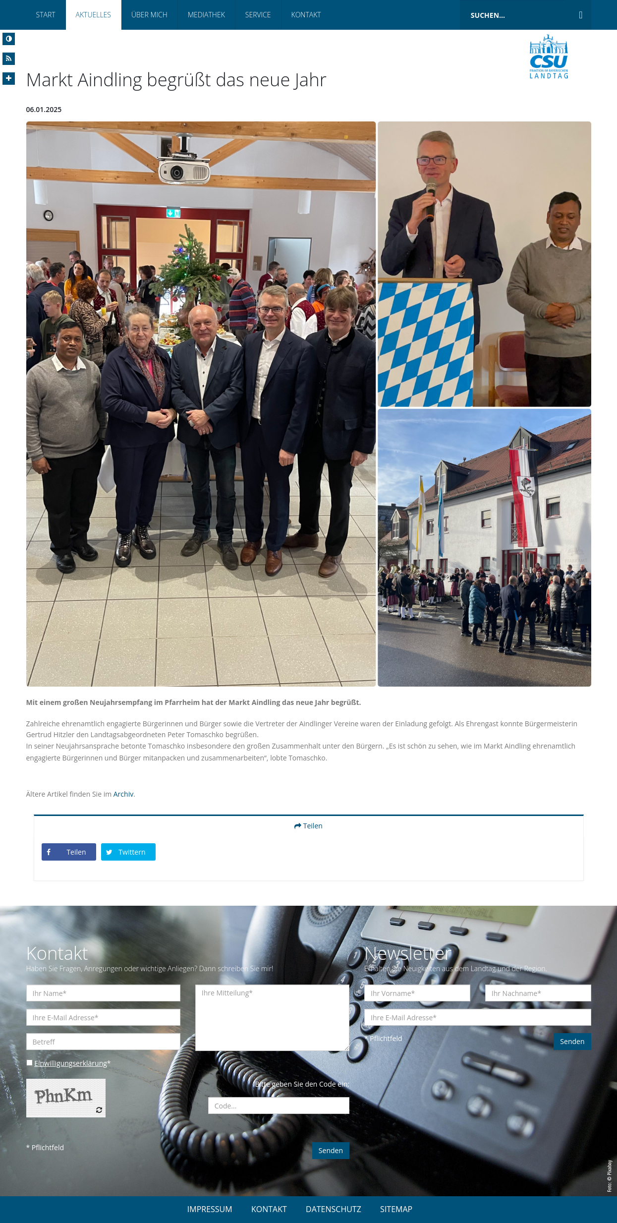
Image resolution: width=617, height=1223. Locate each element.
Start (46, 14)
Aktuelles (93, 14)
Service (258, 14)
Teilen (308, 825)
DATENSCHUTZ (333, 1209)
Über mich (149, 14)
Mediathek (206, 14)
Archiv (123, 794)
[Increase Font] (8, 78)
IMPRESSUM (209, 1209)
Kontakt (306, 14)
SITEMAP (396, 1209)
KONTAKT (269, 1209)
